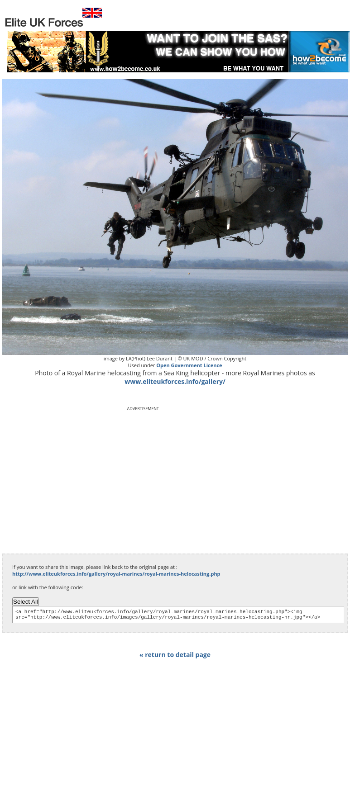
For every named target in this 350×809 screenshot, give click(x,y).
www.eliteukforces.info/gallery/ (175, 381)
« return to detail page (175, 657)
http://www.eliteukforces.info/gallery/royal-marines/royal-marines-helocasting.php (116, 573)
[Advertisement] (83, 475)
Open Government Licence (189, 365)
